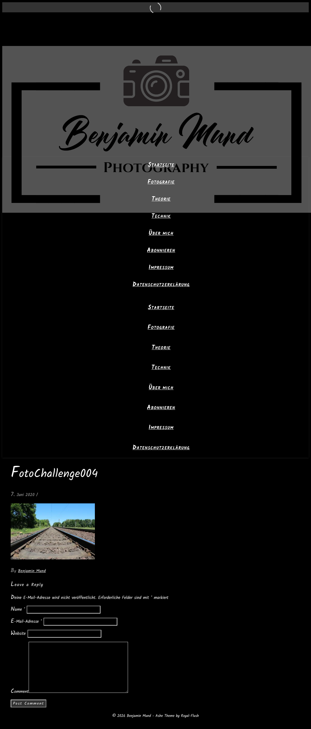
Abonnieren (161, 250)
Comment (20, 691)
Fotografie (161, 182)
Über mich (161, 233)
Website (18, 633)
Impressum (160, 268)
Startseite (161, 165)
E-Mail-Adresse (26, 621)
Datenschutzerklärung (161, 285)
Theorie (161, 199)
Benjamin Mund (32, 571)
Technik (161, 216)
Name (18, 609)
